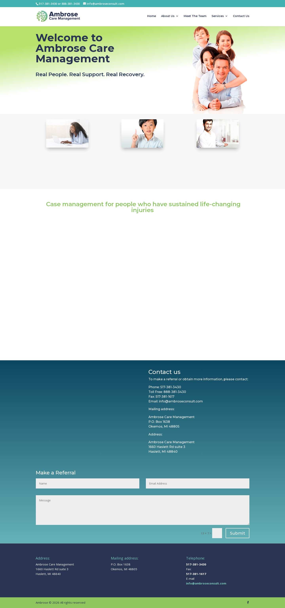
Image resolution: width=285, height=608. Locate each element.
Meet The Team (195, 16)
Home (151, 16)
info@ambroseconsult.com (206, 583)
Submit (237, 533)
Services (218, 16)
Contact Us (241, 16)
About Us (168, 16)
